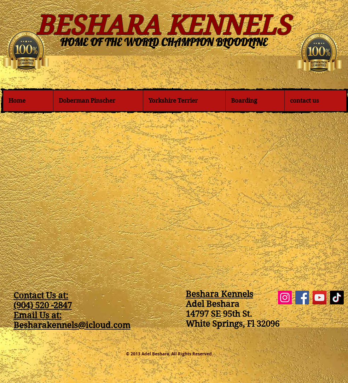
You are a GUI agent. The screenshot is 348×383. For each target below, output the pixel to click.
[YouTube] (319, 297)
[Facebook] (302, 297)
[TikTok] (337, 297)
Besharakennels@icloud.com (71, 325)
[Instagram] (285, 297)
